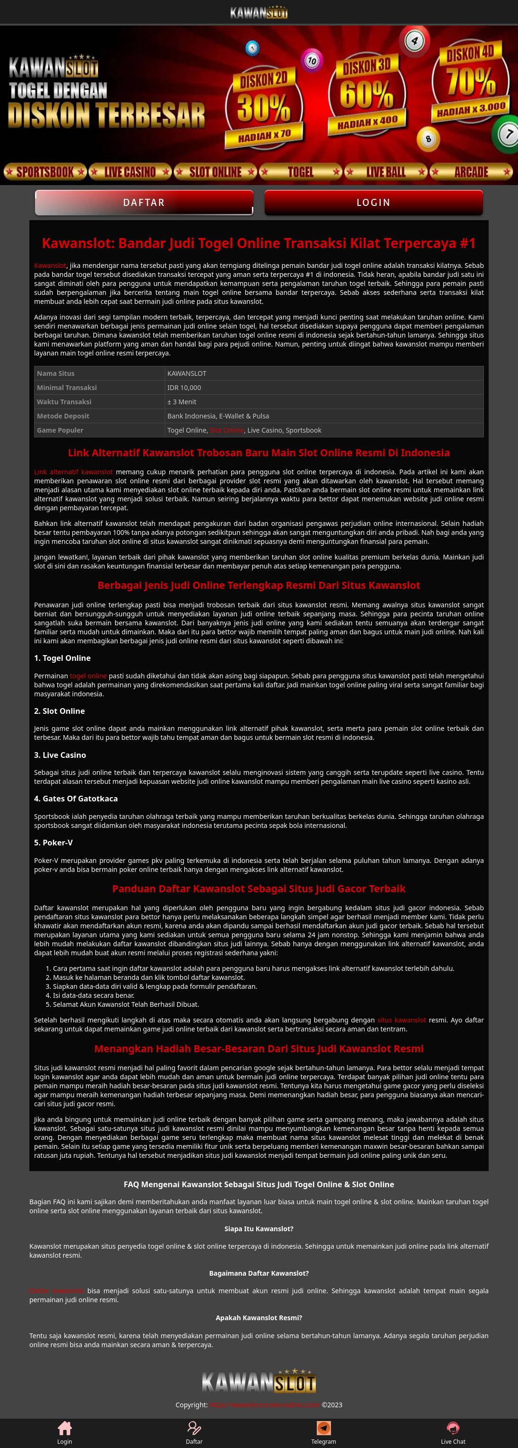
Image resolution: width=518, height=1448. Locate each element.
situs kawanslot (401, 1019)
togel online (88, 675)
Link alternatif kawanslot (73, 471)
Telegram (323, 1433)
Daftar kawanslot (56, 1290)
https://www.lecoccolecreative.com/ (265, 1404)
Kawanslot (50, 265)
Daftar (144, 202)
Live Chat (453, 1433)
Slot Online (227, 430)
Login (374, 202)
